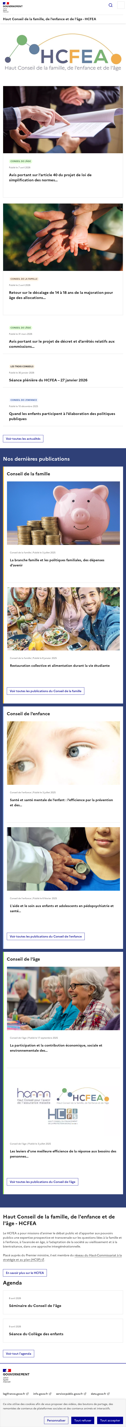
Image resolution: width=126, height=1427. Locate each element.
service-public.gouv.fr (69, 1394)
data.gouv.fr (98, 1394)
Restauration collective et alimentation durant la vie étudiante (60, 665)
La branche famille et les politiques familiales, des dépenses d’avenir (57, 563)
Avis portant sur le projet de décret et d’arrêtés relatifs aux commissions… (62, 344)
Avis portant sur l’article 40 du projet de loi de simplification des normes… (50, 177)
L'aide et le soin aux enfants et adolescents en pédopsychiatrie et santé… (62, 908)
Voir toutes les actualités (23, 438)
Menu (121, 5)
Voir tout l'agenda (18, 1353)
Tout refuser (82, 1420)
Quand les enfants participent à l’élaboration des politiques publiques (62, 416)
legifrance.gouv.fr (14, 1394)
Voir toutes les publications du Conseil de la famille (45, 691)
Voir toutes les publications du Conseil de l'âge (42, 1182)
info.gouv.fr (40, 1394)
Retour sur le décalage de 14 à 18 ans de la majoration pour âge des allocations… (61, 295)
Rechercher (110, 5)
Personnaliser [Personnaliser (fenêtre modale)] (56, 1420)
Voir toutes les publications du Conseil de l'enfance (46, 936)
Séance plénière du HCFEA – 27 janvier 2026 (48, 380)
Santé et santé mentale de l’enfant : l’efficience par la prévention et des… (61, 802)
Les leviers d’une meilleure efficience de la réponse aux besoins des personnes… (63, 1154)
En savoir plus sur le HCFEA (25, 1273)
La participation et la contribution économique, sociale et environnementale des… (56, 1048)
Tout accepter (110, 1420)
